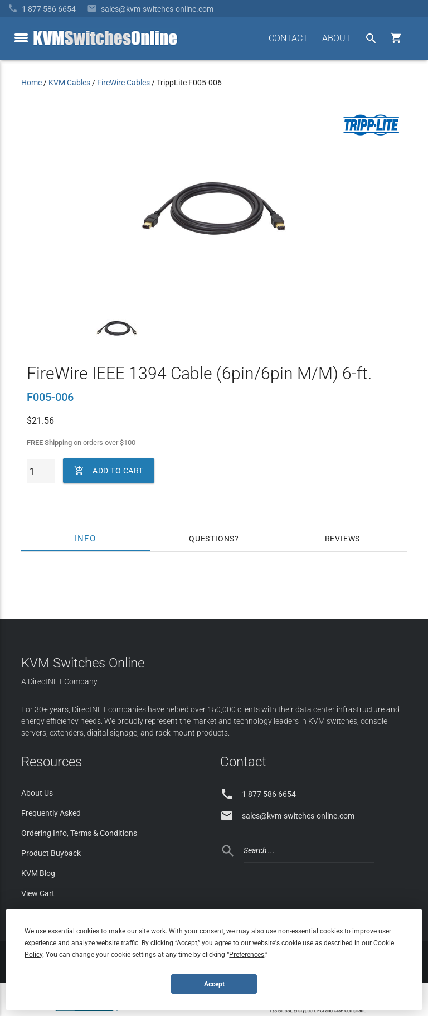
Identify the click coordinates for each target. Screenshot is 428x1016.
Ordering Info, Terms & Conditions (79, 833)
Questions (212, 538)
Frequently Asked (51, 813)
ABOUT (336, 38)
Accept (214, 984)
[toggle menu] (21, 38)
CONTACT (288, 38)
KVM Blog (38, 873)
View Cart (38, 893)
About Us (37, 792)
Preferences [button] (246, 955)
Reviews (343, 538)
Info (85, 539)
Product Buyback (51, 853)
